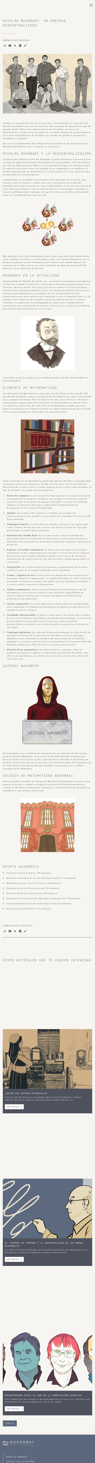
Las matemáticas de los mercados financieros (31, 903)
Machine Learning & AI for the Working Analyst (33, 878)
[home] (14, 5)
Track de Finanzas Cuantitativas (24, 893)
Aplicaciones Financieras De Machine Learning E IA (35, 898)
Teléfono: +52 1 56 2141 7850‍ (20, 1461)
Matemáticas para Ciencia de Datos (25, 883)
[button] (90, 5)
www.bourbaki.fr (12, 380)
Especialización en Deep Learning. (25, 888)
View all (9, 1423)
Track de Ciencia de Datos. (21, 872)
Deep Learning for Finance (21, 908)
